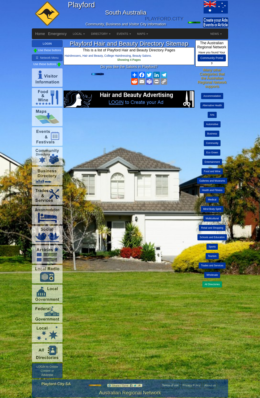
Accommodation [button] (212, 96)
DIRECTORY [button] (101, 33)
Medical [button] (212, 199)
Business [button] (212, 133)
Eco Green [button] (212, 152)
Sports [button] (212, 246)
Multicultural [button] (212, 218)
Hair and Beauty (92, 55)
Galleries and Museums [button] (212, 180)
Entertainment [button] (212, 162)
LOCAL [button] (79, 33)
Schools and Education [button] (212, 237)
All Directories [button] (212, 284)
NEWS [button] (216, 33)
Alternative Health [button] (212, 105)
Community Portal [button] (211, 58)
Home (40, 34)
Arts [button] (212, 114)
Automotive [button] (212, 124)
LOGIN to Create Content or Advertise (47, 371)
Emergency (57, 34)
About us (210, 385)
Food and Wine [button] (212, 171)
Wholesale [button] (212, 275)
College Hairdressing (117, 55)
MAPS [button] (142, 33)
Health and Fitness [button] (212, 190)
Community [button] (212, 143)
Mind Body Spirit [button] (212, 209)
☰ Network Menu (47, 57)
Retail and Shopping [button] (212, 227)
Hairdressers (73, 55)
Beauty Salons (141, 55)
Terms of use (170, 385)
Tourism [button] (212, 256)
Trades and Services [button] (212, 265)
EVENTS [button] (124, 33)
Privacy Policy (191, 385)
